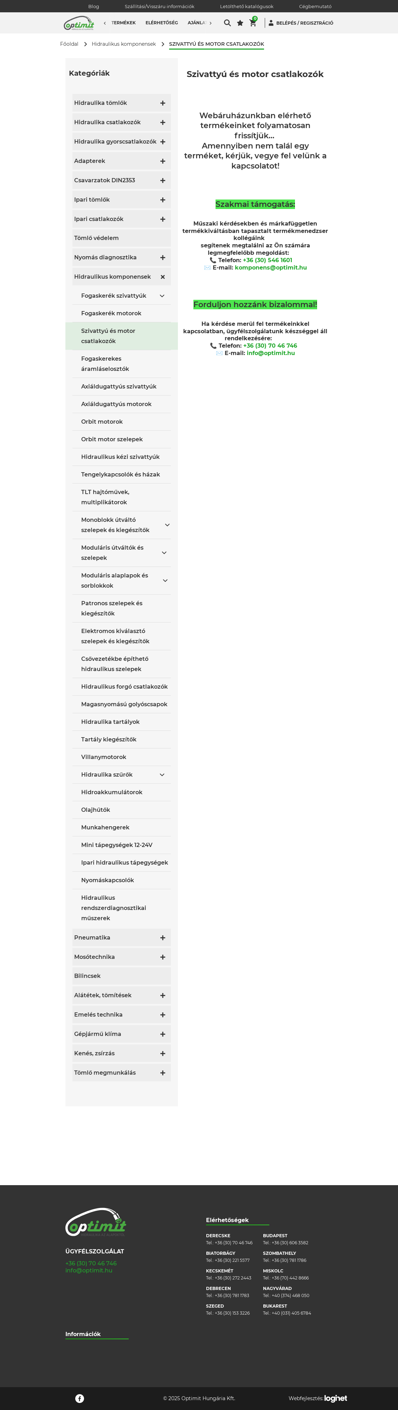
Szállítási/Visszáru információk (159, 6)
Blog (93, 6)
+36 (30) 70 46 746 (270, 345)
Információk (83, 1255)
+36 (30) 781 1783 (232, 1216)
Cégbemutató (315, 6)
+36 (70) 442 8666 (290, 1199)
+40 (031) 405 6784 (291, 1234)
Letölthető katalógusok (247, 6)
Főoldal (69, 44)
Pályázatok (77, 1323)
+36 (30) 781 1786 (289, 1181)
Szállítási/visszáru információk (96, 1281)
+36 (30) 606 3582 (290, 1163)
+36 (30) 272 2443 (233, 1199)
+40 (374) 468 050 (290, 1216)
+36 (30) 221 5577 (232, 1181)
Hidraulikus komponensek (124, 44)
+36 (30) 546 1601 (267, 260)
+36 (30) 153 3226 (232, 1234)
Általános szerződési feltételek (96, 1292)
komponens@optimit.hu (271, 267)
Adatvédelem (79, 1313)
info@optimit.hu (271, 353)
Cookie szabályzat (84, 1302)
